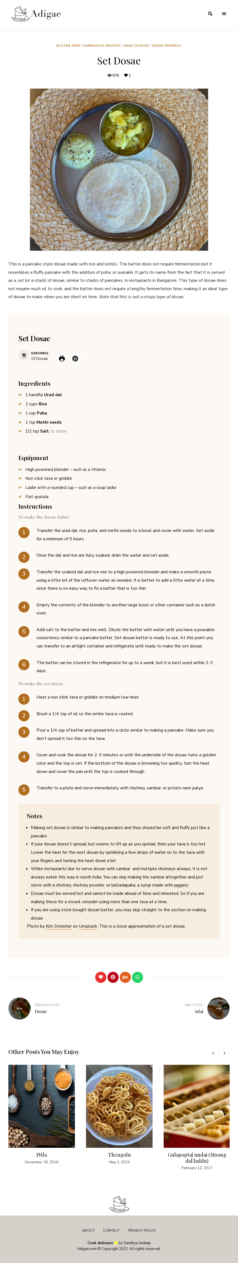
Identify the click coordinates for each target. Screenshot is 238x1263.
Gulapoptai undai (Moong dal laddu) (197, 1157)
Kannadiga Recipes (102, 46)
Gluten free (68, 46)
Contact (111, 1230)
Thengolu (119, 1154)
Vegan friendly (167, 46)
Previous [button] (213, 1053)
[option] (41, 1115)
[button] (75, 358)
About (88, 1230)
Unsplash (88, 926)
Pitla (41, 1154)
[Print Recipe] (62, 358)
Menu (224, 13)
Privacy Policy (142, 1230)
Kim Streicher (59, 926)
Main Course (136, 46)
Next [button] (224, 1053)
